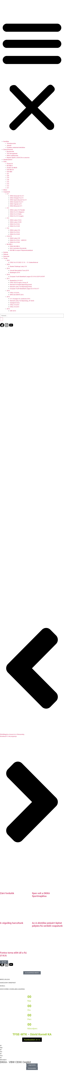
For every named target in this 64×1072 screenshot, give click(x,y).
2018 (8, 274)
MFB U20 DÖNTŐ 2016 (17, 294)
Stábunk (5, 254)
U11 (8, 188)
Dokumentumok (8, 149)
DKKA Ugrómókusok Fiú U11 (18, 200)
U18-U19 (9, 236)
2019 (8, 268)
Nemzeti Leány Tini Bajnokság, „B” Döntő (22, 301)
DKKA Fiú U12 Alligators (17, 212)
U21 (8, 174)
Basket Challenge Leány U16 (18, 266)
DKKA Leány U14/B (15, 222)
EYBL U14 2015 (14, 305)
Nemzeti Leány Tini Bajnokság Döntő (21, 286)
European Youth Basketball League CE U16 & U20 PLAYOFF (27, 276)
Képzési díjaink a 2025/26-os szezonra (18, 157)
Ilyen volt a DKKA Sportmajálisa (41, 894)
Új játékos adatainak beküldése (16, 147)
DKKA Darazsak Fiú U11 (17, 196)
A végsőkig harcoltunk (11, 923)
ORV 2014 (13, 311)
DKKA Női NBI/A (15, 246)
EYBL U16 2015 (14, 307)
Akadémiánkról (7, 159)
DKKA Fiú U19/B (15, 242)
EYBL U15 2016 (14, 292)
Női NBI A (9, 244)
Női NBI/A (10, 165)
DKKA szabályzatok (12, 155)
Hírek (4, 161)
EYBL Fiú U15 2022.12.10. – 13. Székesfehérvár (24, 262)
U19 (8, 178)
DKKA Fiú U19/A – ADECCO (18, 240)
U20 (8, 176)
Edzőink (5, 252)
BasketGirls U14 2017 (16, 280)
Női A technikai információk (18, 248)
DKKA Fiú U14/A (15, 224)
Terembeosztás (11, 143)
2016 (8, 290)
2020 (8, 264)
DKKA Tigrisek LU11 (16, 204)
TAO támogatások (12, 153)
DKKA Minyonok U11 (16, 206)
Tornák (5, 258)
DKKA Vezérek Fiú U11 (16, 202)
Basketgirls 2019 (15, 272)
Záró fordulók (7, 893)
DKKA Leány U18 (15, 238)
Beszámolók (10, 151)
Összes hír (10, 163)
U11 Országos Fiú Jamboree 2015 (20, 299)
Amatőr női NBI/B (12, 167)
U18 (8, 180)
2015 (8, 297)
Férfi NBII (9, 171)
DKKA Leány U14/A (15, 220)
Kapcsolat (6, 256)
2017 (8, 278)
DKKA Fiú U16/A (15, 232)
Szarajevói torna (15, 303)
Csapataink (6, 192)
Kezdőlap (6, 141)
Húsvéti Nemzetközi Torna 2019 (19, 270)
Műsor (5, 190)
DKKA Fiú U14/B (15, 226)
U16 (8, 182)
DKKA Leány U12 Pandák (17, 210)
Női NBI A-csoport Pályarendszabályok (21, 250)
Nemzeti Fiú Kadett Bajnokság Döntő (21, 284)
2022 (8, 260)
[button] (32, 75)
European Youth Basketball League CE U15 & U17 (24, 288)
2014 (8, 309)
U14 (8, 184)
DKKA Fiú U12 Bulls (16, 214)
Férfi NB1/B (10, 169)
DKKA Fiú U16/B (15, 234)
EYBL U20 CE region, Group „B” (19, 282)
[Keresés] (1, 319)
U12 (8, 186)
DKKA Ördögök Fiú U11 (17, 198)
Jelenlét (9, 145)
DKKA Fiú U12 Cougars (17, 216)
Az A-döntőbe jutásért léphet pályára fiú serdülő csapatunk (47, 924)
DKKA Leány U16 (15, 230)
